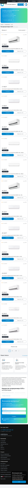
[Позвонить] (26, 1)
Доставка (6, 4)
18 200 (4, 127)
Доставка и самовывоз (5, 465)
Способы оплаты (4, 466)
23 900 (4, 292)
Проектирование (4, 457)
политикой (11, 418)
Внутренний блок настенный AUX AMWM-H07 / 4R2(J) (12, 69)
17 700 (4, 44)
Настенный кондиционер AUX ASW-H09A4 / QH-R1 (12, 235)
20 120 (4, 212)
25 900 (4, 313)
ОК (19, 481)
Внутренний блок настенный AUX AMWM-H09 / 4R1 (12, 131)
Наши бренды (3, 442)
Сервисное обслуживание (6, 455)
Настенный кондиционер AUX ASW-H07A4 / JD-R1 (12, 318)
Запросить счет (20, 51)
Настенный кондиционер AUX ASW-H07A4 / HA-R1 (12, 110)
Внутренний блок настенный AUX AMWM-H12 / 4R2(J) (12, 173)
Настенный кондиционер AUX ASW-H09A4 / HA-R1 (12, 216)
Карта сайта (3, 478)
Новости (2, 447)
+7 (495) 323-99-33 (21, 1)
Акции (2, 4)
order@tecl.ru (4, 434)
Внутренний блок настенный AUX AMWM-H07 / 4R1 (12, 48)
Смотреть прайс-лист (7, 20)
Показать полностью (6, 395)
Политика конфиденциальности (7, 474)
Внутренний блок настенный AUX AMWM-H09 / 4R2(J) (12, 152)
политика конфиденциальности (17, 479)
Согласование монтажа (5, 459)
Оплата (2, 7)
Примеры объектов (4, 444)
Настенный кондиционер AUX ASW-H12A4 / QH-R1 (12, 275)
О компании (24, 355)
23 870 (4, 252)
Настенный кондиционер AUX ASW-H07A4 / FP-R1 (12, 296)
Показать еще (14, 346)
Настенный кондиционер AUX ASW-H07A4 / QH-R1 (12, 88)
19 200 (4, 169)
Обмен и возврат (4, 470)
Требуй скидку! (5, 46)
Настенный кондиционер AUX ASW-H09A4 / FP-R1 (12, 339)
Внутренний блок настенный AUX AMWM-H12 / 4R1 (12, 195)
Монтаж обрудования (5, 454)
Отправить (14, 416)
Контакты (2, 449)
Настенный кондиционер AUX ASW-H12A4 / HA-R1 (12, 256)
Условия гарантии (4, 468)
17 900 (4, 86)
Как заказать (3, 463)
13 (16, 350)
